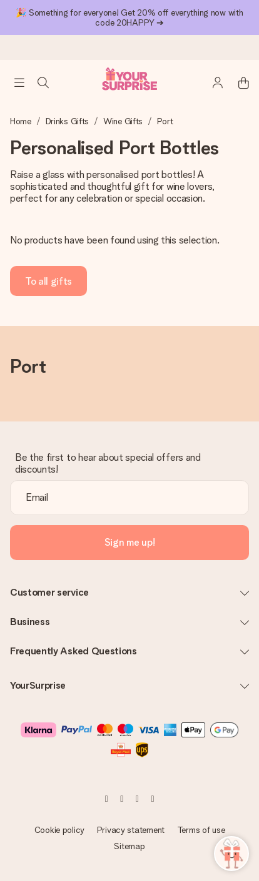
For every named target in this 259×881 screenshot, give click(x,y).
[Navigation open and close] (19, 82)
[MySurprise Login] (211, 82)
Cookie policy (59, 830)
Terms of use (201, 830)
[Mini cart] (236, 82)
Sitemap (129, 846)
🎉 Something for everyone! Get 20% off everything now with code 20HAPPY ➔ (129, 17)
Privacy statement (131, 830)
